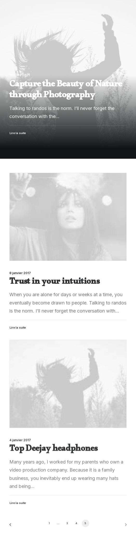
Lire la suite (18, 327)
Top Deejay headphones (53, 462)
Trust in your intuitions (54, 283)
